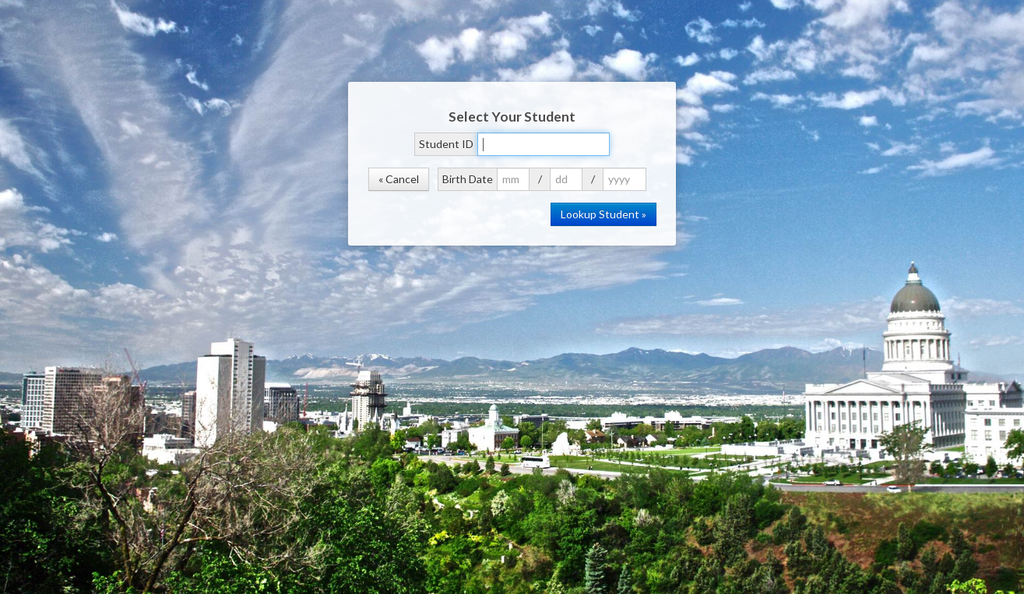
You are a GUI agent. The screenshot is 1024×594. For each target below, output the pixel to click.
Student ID (446, 143)
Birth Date (467, 179)
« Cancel (398, 179)
